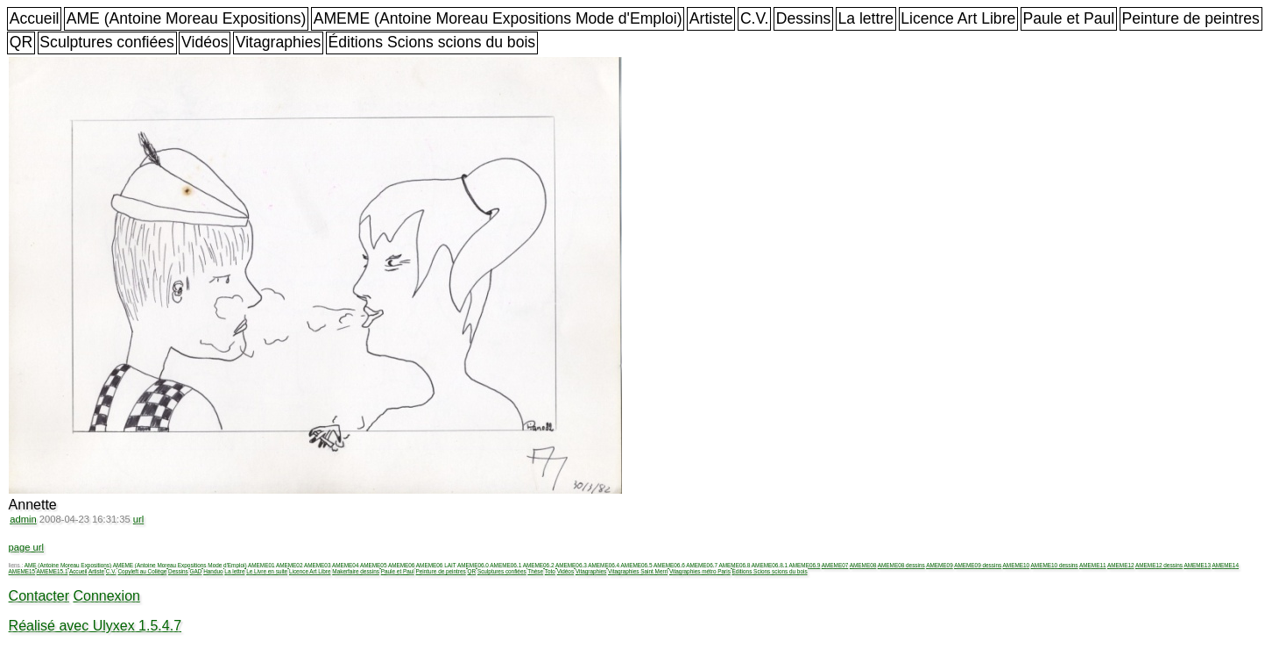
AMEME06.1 (505, 565)
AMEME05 (373, 565)
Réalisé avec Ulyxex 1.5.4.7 (95, 625)
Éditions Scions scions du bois (431, 42)
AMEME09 (939, 565)
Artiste (711, 18)
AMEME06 (401, 565)
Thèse (535, 571)
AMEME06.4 (603, 565)
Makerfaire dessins (355, 571)
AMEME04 (345, 565)
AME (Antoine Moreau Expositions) (187, 18)
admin (23, 519)
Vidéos (204, 42)
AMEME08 (863, 565)
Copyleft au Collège (141, 571)
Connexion (106, 595)
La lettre (865, 18)
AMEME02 (289, 565)
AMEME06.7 (701, 565)
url (138, 519)
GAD (196, 571)
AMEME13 (1197, 565)
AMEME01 (261, 565)
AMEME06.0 (473, 565)
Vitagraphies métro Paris (700, 571)
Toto (550, 571)
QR (21, 42)
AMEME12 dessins (1159, 565)
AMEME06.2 (539, 565)
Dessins (803, 18)
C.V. (754, 18)
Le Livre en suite (266, 571)
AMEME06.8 (735, 565)
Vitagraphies (279, 42)
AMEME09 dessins (977, 565)
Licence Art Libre (958, 18)
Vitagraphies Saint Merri (638, 571)
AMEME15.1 (52, 571)
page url (26, 547)
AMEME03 (317, 565)
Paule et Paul (1069, 18)
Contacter (39, 595)
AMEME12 (1120, 565)
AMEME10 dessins (1054, 565)
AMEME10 (1016, 565)
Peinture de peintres (1190, 18)
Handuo (213, 571)
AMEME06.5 (637, 565)
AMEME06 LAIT (436, 565)
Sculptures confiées (106, 42)
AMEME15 (22, 571)
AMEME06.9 (804, 565)
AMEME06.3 (571, 565)
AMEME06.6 (669, 565)
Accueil (35, 18)
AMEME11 (1092, 565)
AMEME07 (835, 565)
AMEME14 (1225, 565)
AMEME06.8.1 (770, 565)
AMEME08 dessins (901, 565)
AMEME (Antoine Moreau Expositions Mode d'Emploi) (498, 18)
